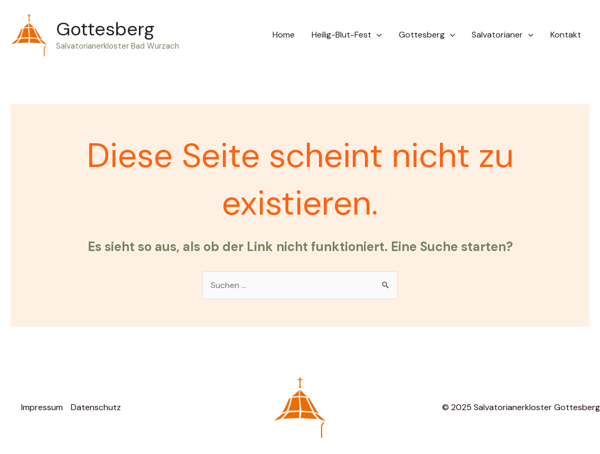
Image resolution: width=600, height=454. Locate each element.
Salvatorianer (502, 34)
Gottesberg (105, 29)
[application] (376, 34)
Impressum (42, 407)
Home (284, 34)
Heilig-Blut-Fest (347, 34)
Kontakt (565, 34)
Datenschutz (96, 407)
